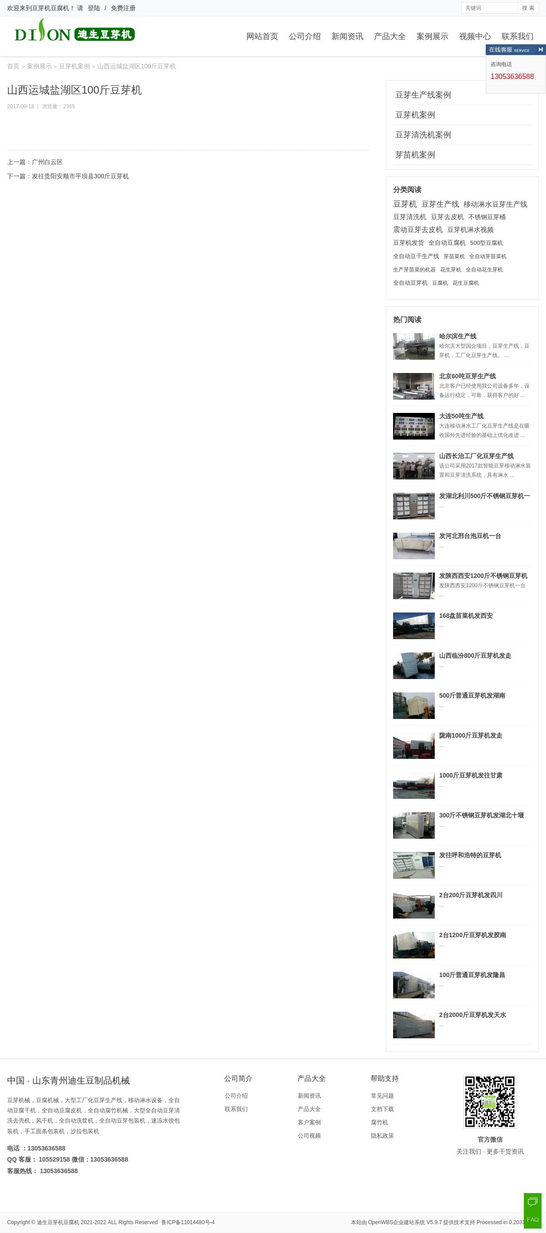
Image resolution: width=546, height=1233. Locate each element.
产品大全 (390, 36)
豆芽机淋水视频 (470, 229)
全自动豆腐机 (447, 242)
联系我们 (518, 36)
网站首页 (262, 36)
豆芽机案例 (74, 66)
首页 (13, 66)
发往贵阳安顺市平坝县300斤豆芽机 (80, 176)
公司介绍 (305, 36)
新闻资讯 (347, 36)
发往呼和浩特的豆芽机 (470, 855)
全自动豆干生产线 (416, 256)
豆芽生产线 (440, 204)
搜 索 (528, 8)
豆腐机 (440, 283)
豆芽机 (405, 204)
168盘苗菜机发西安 (466, 615)
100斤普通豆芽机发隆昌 (472, 974)
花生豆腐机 (465, 283)
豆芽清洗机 (409, 216)
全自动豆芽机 (410, 283)
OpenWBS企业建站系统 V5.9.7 (405, 1222)
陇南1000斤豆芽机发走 (471, 735)
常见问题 (382, 1095)
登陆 (94, 8)
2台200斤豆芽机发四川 (471, 895)
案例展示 (432, 36)
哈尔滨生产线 (457, 336)
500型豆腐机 (486, 243)
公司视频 (309, 1135)
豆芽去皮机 (447, 216)
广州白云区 (47, 161)
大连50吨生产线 (461, 416)
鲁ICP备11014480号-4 (187, 1222)
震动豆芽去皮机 (418, 229)
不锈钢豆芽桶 (487, 216)
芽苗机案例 (415, 154)
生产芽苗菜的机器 (414, 270)
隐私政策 (382, 1135)
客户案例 (309, 1122)
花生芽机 (450, 270)
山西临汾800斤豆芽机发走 (475, 655)
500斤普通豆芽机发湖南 (472, 695)
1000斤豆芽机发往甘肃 (471, 775)
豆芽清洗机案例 (423, 134)
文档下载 (382, 1109)
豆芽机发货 (408, 242)
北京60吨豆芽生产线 (467, 376)
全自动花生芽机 (484, 270)
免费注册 (123, 8)
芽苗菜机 (454, 256)
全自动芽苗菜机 (488, 256)
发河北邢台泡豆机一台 (470, 535)
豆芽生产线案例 (423, 94)
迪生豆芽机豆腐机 (58, 1222)
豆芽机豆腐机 (50, 8)
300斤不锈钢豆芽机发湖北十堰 (481, 815)
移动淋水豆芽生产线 (495, 204)
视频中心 (475, 36)
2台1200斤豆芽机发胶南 (472, 934)
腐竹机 (379, 1122)
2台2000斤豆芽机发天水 (472, 1014)
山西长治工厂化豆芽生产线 (476, 455)
